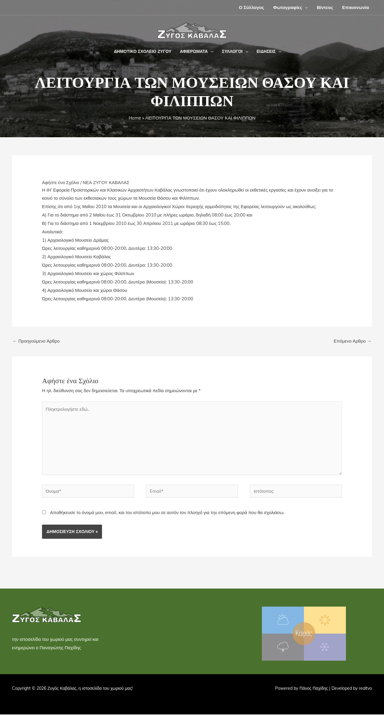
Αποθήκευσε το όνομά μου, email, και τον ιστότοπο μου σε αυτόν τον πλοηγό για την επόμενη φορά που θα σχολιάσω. (167, 513)
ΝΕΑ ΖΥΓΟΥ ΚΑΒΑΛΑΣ (106, 182)
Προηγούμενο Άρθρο (36, 341)
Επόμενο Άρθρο (352, 341)
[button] (305, 7)
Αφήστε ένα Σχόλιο (61, 182)
